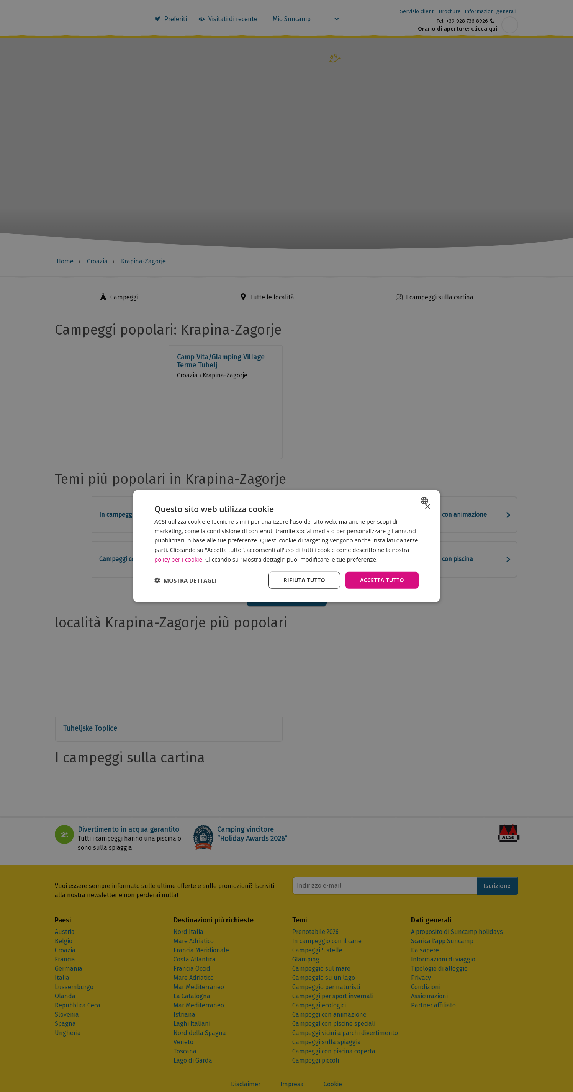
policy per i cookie (178, 559)
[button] (185, 580)
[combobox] (425, 500)
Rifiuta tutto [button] (303, 579)
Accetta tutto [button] (382, 579)
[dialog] (286, 546)
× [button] (427, 506)
